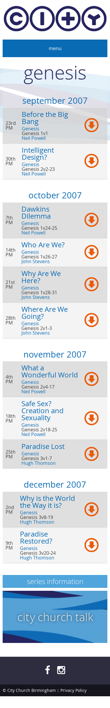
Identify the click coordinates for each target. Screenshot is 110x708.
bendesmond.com (89, 702)
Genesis (30, 128)
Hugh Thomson (38, 463)
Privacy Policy (73, 690)
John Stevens (35, 261)
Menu (55, 48)
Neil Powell (34, 138)
